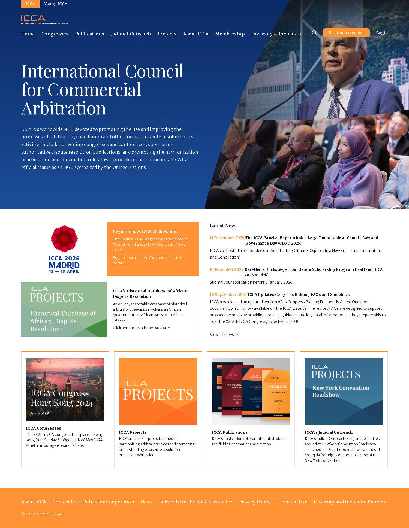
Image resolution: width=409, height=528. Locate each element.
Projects (167, 34)
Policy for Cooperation (108, 502)
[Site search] (314, 32)
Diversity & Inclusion (276, 34)
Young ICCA (55, 3)
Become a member (346, 32)
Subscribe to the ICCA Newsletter (195, 502)
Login (382, 32)
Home (28, 34)
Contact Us (65, 502)
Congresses (55, 34)
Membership (230, 34)
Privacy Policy (255, 502)
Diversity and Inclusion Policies (350, 502)
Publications (89, 34)
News (147, 502)
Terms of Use (292, 502)
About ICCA (196, 34)
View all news (222, 334)
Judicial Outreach (131, 34)
